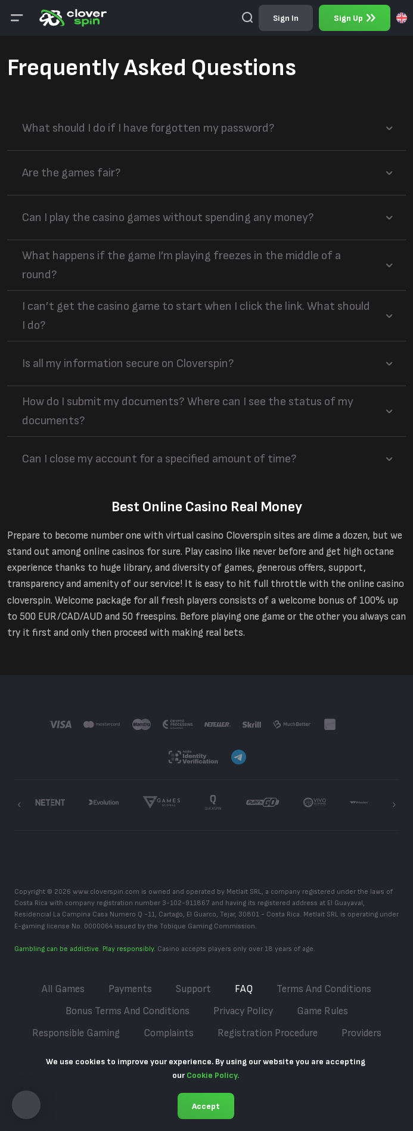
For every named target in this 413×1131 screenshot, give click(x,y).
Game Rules (322, 1011)
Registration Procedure (268, 1033)
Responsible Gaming (76, 1033)
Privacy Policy (243, 1011)
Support (193, 989)
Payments (130, 989)
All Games (63, 989)
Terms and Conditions (324, 989)
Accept (206, 1106)
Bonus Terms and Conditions (128, 1011)
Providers (361, 1033)
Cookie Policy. (213, 1075)
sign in (286, 18)
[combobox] (401, 18)
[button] (26, 1104)
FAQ (244, 989)
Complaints (169, 1033)
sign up (354, 18)
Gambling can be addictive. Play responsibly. (85, 948)
